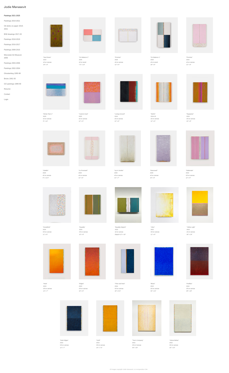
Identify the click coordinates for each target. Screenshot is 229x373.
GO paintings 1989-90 (12, 84)
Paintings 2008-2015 (12, 50)
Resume (7, 89)
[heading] (12, 7)
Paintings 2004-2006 (12, 63)
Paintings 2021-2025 (12, 16)
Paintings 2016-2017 (12, 44)
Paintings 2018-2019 (12, 39)
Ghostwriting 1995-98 (12, 73)
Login (6, 99)
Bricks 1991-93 (10, 79)
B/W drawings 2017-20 (13, 34)
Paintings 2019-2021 (12, 21)
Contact (7, 94)
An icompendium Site (140, 369)
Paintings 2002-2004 (12, 68)
